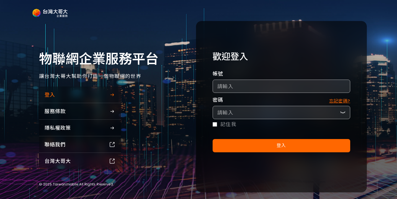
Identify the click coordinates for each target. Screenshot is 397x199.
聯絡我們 (80, 144)
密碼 (218, 99)
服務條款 (80, 111)
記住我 (228, 124)
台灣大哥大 (80, 161)
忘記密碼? (339, 101)
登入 (80, 94)
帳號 (218, 73)
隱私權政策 (80, 127)
